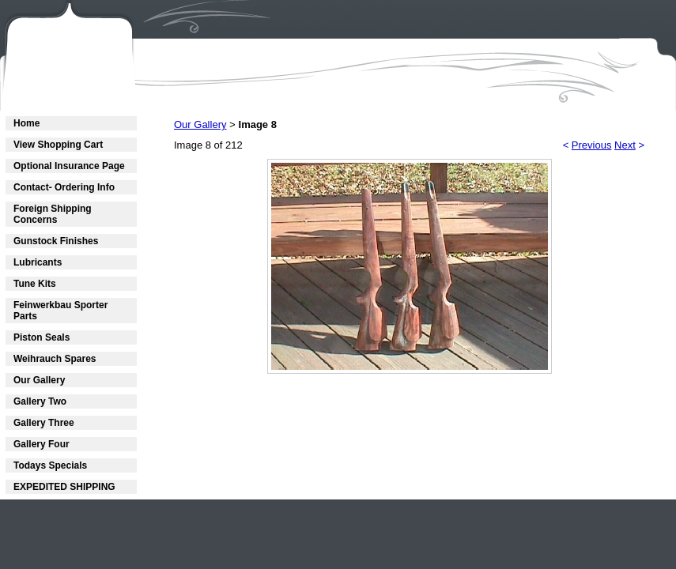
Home (26, 123)
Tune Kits (34, 283)
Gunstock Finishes (55, 241)
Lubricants (37, 262)
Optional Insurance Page (69, 165)
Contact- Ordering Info (64, 187)
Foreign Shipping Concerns (52, 214)
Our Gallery (39, 380)
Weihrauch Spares (54, 358)
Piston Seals (41, 337)
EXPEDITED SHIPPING (64, 486)
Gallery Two (39, 401)
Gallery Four (41, 444)
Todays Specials (50, 465)
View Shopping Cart (58, 144)
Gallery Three (43, 422)
